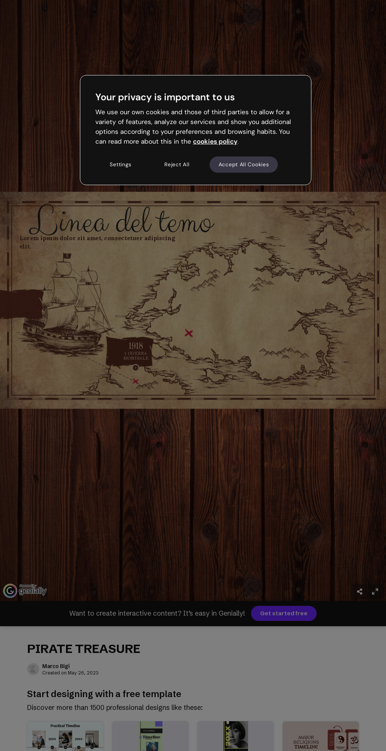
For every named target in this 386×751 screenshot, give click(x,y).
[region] (195, 130)
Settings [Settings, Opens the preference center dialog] (121, 164)
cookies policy (215, 141)
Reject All (176, 164)
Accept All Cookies (244, 164)
